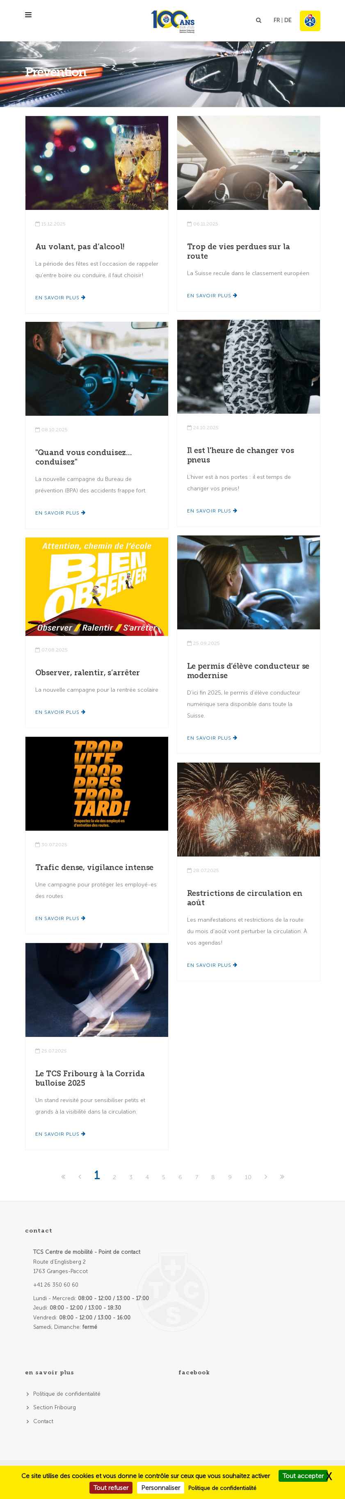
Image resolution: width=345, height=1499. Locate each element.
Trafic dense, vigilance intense (94, 867)
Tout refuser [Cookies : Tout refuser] (111, 1488)
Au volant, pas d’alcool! (80, 246)
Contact (43, 1421)
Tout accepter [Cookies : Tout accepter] (303, 1476)
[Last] (282, 1177)
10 (248, 1177)
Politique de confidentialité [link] (222, 1488)
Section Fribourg (54, 1407)
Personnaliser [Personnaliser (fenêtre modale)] (160, 1488)
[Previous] (80, 1177)
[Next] (266, 1177)
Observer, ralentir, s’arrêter (87, 672)
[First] (64, 1177)
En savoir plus (60, 298)
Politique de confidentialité (67, 1394)
